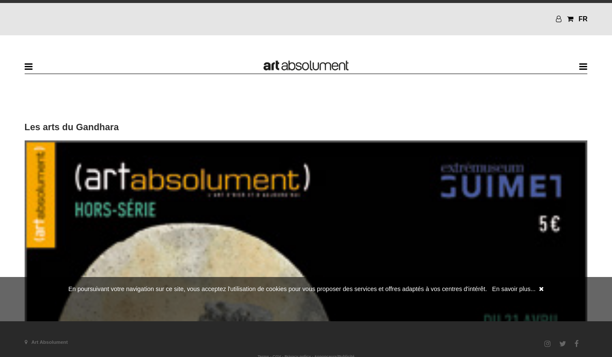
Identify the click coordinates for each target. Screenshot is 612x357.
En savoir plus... (514, 289)
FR (582, 19)
